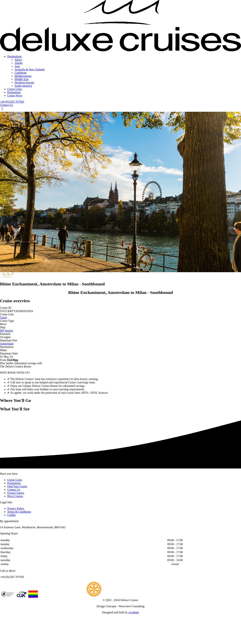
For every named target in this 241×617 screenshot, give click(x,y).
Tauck (3, 317)
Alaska (19, 62)
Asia (17, 66)
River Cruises (15, 496)
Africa (18, 59)
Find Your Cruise (17, 486)
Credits (11, 514)
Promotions (14, 92)
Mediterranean (23, 76)
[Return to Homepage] (120, 26)
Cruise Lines (14, 89)
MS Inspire (6, 330)
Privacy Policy (15, 508)
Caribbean (20, 72)
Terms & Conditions (19, 511)
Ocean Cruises (15, 492)
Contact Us (13, 489)
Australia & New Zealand (29, 69)
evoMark (133, 612)
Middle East (22, 79)
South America (23, 85)
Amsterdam (7, 343)
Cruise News (14, 95)
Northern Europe (24, 82)
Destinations (14, 56)
